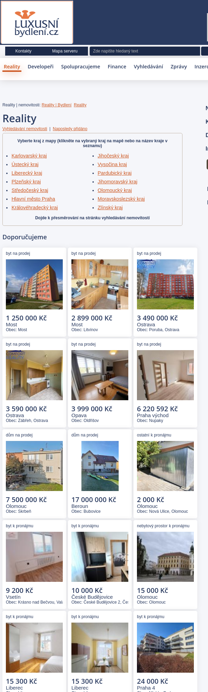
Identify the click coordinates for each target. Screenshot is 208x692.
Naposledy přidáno (70, 128)
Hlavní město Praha (33, 199)
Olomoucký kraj (115, 190)
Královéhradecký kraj (34, 207)
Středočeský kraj (29, 190)
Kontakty (24, 51)
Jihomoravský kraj (117, 181)
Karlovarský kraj (29, 155)
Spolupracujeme (80, 66)
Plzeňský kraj (26, 181)
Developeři (40, 66)
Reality (12, 66)
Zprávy (179, 66)
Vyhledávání (148, 66)
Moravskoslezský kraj (121, 199)
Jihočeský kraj (113, 155)
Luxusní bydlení (36, 24)
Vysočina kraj (112, 164)
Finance (117, 66)
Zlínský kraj (110, 207)
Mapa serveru (64, 51)
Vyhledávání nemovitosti (24, 128)
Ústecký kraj (24, 164)
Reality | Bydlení (57, 105)
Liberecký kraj (26, 173)
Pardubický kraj (114, 173)
